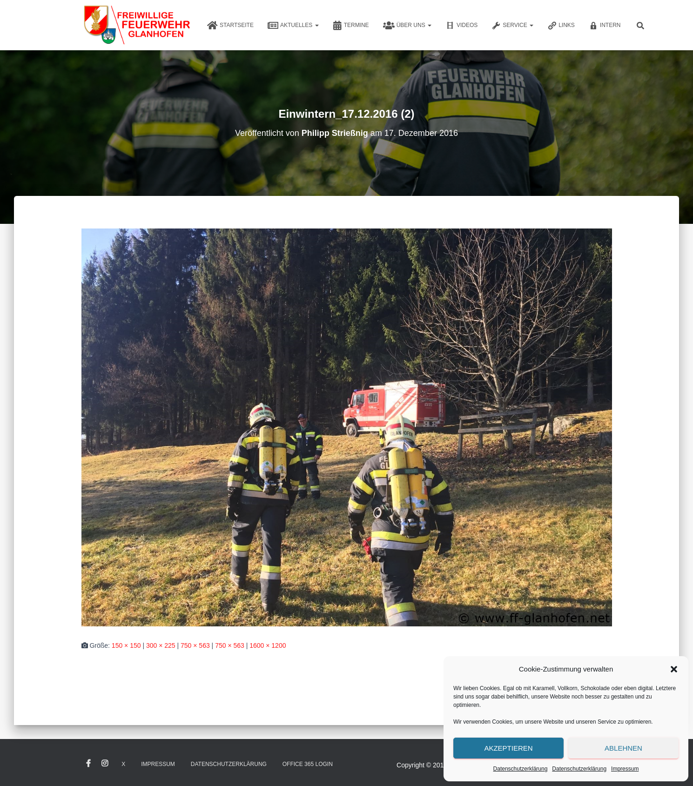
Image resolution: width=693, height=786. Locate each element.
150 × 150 (126, 645)
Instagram (105, 763)
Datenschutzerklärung (520, 769)
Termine (351, 25)
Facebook (88, 763)
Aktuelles (293, 25)
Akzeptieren (508, 748)
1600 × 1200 (267, 645)
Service (512, 25)
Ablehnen (623, 748)
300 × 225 (160, 645)
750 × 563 (195, 645)
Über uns (407, 25)
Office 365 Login (308, 764)
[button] (674, 669)
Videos (461, 25)
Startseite (230, 25)
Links (561, 25)
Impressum (625, 769)
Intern (605, 25)
